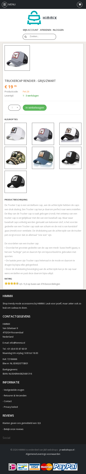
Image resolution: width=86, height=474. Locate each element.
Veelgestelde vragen (14, 389)
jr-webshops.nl (67, 449)
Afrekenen (45, 29)
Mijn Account (30, 29)
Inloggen (58, 29)
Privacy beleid (11, 406)
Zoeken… (34, 36)
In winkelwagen (34, 107)
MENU (9, 4)
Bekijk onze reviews (13, 429)
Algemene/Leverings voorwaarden (43, 454)
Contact (8, 401)
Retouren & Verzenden (15, 395)
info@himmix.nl (17, 342)
